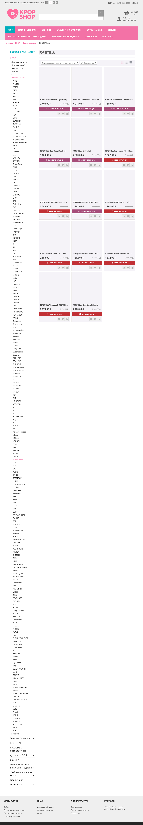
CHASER (16, 706)
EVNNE (16, 518)
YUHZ (15, 730)
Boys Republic (18, 139)
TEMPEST (17, 361)
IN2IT (15, 241)
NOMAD (16, 616)
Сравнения (75, 813)
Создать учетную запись (14, 810)
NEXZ (15, 585)
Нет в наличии (119, 160)
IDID (14, 666)
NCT (14, 281)
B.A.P (15, 105)
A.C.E (15, 81)
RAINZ (15, 318)
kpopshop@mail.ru (118, 809)
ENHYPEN (17, 195)
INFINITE (16, 238)
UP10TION (17, 401)
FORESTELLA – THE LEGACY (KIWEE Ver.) (119, 99)
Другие (14, 71)
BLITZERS (17, 124)
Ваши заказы (76, 807)
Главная (9, 43)
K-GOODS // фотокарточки (69, 29)
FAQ (135, 3)
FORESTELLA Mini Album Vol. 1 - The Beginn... (54, 253)
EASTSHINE (17, 644)
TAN (14, 502)
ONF (15, 305)
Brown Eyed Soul (20, 142)
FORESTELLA (18, 459)
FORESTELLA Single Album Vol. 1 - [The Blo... (119, 151)
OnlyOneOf (17, 308)
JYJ (14, 253)
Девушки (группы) (19, 62)
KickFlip (16, 629)
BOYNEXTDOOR (19, 136)
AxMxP (16, 681)
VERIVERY (17, 404)
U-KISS (15, 481)
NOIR (15, 290)
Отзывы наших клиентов (30, 3)
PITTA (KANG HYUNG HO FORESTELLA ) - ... (87, 253)
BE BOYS (16, 653)
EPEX (15, 201)
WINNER (16, 425)
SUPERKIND (18, 530)
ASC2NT (16, 579)
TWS (14, 558)
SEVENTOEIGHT (19, 669)
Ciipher (16, 151)
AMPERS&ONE (19, 539)
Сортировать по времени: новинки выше (60, 63)
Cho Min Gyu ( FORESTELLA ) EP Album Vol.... (119, 202)
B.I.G (15, 118)
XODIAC (16, 438)
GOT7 (15, 225)
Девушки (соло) (18, 65)
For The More (18, 576)
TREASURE (17, 385)
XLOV (15, 622)
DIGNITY (16, 601)
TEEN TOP (17, 358)
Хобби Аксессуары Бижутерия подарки (27, 36)
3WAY (15, 684)
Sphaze (16, 613)
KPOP (10, 29)
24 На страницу (88, 63)
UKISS (15, 592)
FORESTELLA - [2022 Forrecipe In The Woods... (54, 202)
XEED (15, 496)
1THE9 (15, 475)
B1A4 (15, 99)
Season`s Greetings (27, 29)
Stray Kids (17, 348)
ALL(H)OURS (18, 549)
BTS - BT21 (46, 29)
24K (14, 447)
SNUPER (16, 339)
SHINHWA (17, 333)
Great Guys (17, 228)
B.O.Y (15, 130)
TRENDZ (16, 388)
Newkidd (16, 284)
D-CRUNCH (17, 173)
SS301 (15, 342)
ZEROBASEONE (19, 484)
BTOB (15, 145)
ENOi (15, 198)
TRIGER (16, 392)
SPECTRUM (17, 478)
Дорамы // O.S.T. (95, 29)
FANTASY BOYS (19, 515)
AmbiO (16, 712)
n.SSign (16, 487)
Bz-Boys (16, 512)
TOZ (14, 521)
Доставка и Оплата (12, 3)
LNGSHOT (17, 696)
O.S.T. (13, 74)
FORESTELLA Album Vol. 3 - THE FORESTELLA (54, 305)
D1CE (15, 167)
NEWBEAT (17, 641)
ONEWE (16, 302)
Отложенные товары (13, 813)
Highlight (16, 231)
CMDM (16, 456)
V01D (15, 709)
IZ (13, 244)
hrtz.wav (16, 718)
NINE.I (15, 499)
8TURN (16, 453)
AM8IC (15, 690)
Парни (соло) (17, 68)
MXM (15, 278)
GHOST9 (16, 219)
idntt (15, 672)
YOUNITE (16, 441)
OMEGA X (17, 296)
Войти (6, 807)
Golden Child (18, 222)
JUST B (15, 250)
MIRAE (15, 268)
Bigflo (15, 114)
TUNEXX (16, 702)
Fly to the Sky (18, 213)
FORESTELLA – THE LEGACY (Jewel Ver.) (53, 99)
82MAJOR (17, 524)
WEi (14, 422)
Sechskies (17, 321)
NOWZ (15, 659)
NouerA (16, 635)
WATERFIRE (17, 589)
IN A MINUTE (18, 678)
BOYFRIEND (18, 133)
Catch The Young (20, 567)
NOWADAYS (18, 564)
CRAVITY (16, 161)
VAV (14, 468)
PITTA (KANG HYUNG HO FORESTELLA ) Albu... (87, 202)
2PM (15, 444)
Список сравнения (12, 816)
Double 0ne (17, 647)
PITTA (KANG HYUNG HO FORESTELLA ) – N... (119, 253)
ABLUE (15, 545)
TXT (14, 398)
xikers (15, 435)
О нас (43, 3)
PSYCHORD (17, 598)
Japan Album (91, 36)
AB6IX (15, 472)
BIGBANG (17, 111)
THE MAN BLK (18, 367)
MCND (15, 265)
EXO (14, 207)
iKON (15, 235)
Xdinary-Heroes (19, 432)
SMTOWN (15, 734)
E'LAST (15, 191)
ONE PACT (17, 542)
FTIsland (16, 216)
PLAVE (15, 632)
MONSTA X (17, 271)
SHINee (16, 336)
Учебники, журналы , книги (65, 36)
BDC (14, 108)
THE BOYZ (17, 364)
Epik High (17, 204)
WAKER (16, 552)
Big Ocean (17, 662)
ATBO (15, 90)
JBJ (14, 247)
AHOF (15, 656)
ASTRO (15, 87)
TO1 (14, 379)
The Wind (17, 376)
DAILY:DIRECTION (20, 699)
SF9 (14, 327)
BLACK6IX (17, 121)
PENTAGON (17, 315)
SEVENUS (17, 493)
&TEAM (16, 533)
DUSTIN (16, 188)
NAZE (15, 727)
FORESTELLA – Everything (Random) (52, 151)
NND (15, 561)
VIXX (15, 413)
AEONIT (16, 607)
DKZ (14, 182)
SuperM (16, 355)
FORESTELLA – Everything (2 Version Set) (87, 305)
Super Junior (18, 352)
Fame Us (16, 210)
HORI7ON (17, 490)
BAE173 (16, 102)
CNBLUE (16, 158)
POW (15, 527)
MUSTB (16, 275)
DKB (14, 176)
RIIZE (15, 505)
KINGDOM (17, 256)
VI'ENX (15, 410)
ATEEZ (15, 93)
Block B (16, 127)
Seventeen (17, 324)
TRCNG (16, 382)
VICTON (16, 407)
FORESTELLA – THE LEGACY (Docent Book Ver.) (87, 99)
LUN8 (15, 462)
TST (14, 395)
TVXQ (15, 179)
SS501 (15, 345)
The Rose (16, 373)
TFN (14, 465)
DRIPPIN (16, 185)
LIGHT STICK (107, 36)
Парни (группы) (29, 43)
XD (14, 650)
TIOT (15, 509)
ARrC (15, 604)
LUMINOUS (17, 262)
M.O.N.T (16, 625)
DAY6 (15, 170)
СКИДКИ (112, 29)
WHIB (15, 536)
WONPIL (16, 715)
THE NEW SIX (18, 370)
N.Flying (16, 287)
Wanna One (18, 416)
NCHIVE (16, 570)
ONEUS (16, 299)
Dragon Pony (18, 610)
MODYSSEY (17, 724)
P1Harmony (18, 311)
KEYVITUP (17, 721)
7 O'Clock (17, 450)
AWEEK (16, 96)
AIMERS (16, 84)
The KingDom (18, 573)
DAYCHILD (17, 582)
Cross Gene (17, 164)
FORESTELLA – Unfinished (82, 151)
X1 (14, 428)
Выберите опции (54, 109)
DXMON (16, 555)
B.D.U (15, 595)
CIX (14, 154)
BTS (14, 148)
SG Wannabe (18, 330)
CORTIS (16, 675)
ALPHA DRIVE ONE (20, 693)
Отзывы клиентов (45, 810)
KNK (14, 259)
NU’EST (16, 293)
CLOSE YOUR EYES (20, 638)
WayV (15, 419)
